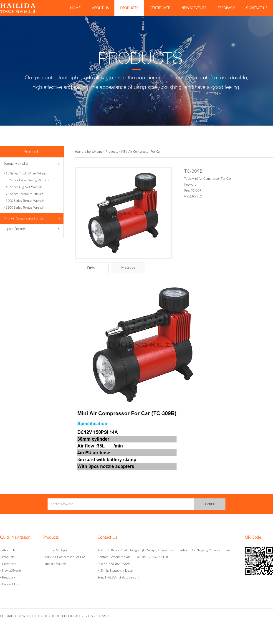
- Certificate (8, 564)
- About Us (7, 550)
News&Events (193, 8)
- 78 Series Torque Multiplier (23, 194)
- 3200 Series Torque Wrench (24, 200)
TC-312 (197, 196)
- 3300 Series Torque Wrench (24, 207)
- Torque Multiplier (56, 550)
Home (75, 8)
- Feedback (7, 577)
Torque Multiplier (32, 164)
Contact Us (256, 8)
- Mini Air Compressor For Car (64, 557)
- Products (7, 557)
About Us (100, 8)
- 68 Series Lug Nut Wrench (23, 187)
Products (129, 8)
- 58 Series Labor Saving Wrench (26, 180)
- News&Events (11, 570)
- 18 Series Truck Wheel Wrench (26, 173)
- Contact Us (9, 584)
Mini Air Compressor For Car (32, 219)
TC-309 (196, 190)
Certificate (159, 8)
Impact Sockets (32, 229)
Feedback (226, 8)
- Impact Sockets (54, 564)
